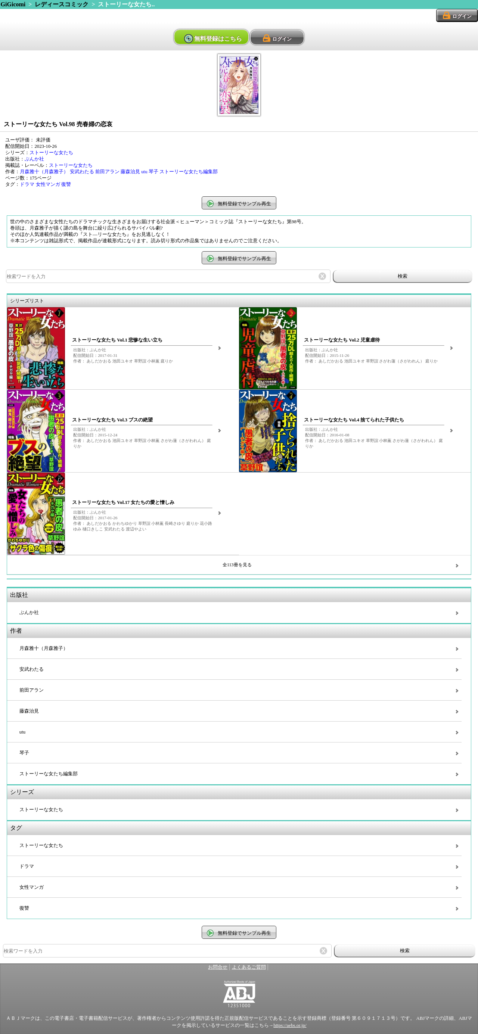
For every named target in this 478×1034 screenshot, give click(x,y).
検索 (402, 276)
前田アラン (107, 171)
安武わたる (82, 171)
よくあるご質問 (249, 967)
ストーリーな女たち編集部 (188, 171)
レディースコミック (62, 4)
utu (144, 171)
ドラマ (27, 184)
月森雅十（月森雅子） (44, 171)
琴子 (153, 171)
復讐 (66, 184)
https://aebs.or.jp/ (289, 1025)
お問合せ (217, 967)
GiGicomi (13, 4)
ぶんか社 (34, 159)
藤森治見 (130, 171)
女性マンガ (48, 184)
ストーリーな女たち (51, 152)
